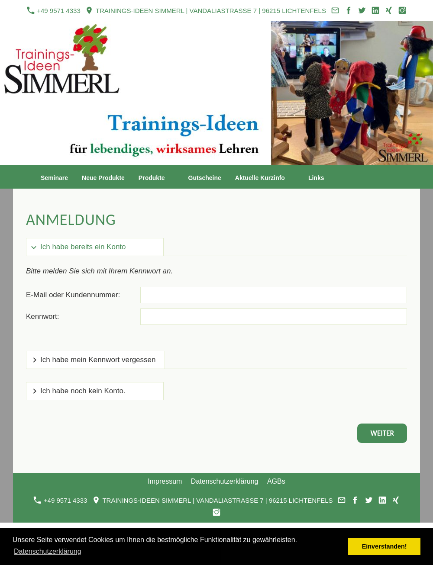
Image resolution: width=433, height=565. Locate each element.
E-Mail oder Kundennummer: (73, 295)
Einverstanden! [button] (384, 546)
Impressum (165, 481)
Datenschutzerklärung (225, 481)
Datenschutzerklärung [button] (47, 551)
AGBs (276, 481)
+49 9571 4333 (54, 10)
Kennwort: (42, 316)
